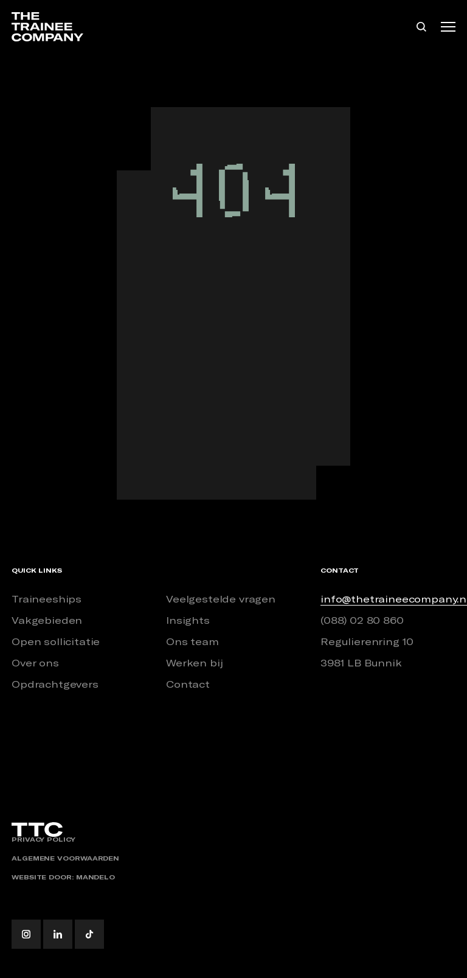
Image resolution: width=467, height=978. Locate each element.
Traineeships (46, 599)
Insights (188, 620)
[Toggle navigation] (448, 26)
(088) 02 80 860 (362, 620)
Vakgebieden (47, 620)
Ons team (192, 641)
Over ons (35, 663)
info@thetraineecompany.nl (387, 599)
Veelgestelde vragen (220, 599)
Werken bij (194, 663)
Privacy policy (43, 839)
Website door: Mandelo (63, 877)
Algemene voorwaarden (65, 858)
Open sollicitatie (56, 641)
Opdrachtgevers (55, 684)
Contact (188, 684)
